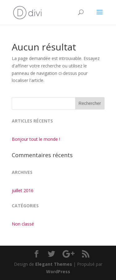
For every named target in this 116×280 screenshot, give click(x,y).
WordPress (58, 271)
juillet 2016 (22, 190)
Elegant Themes (53, 264)
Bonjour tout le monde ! (36, 139)
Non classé (23, 224)
